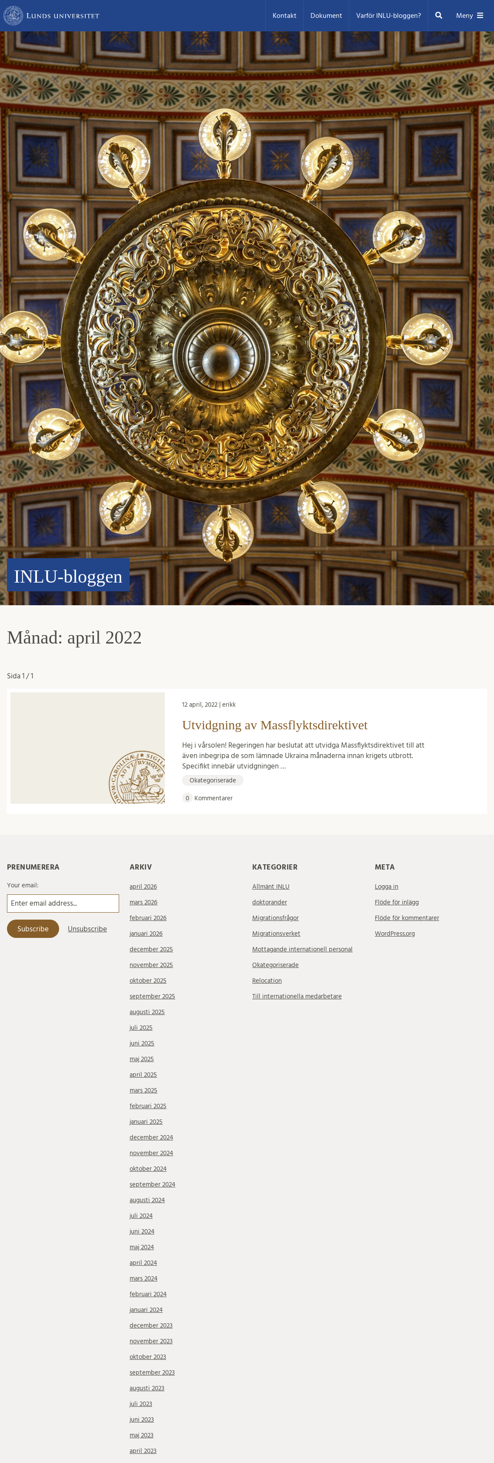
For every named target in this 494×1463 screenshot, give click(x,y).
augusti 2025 (147, 1012)
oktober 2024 (148, 1169)
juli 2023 (141, 1404)
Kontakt (285, 15)
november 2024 (151, 1153)
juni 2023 (142, 1419)
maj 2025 (142, 1059)
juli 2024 (141, 1216)
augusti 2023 (147, 1388)
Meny (470, 15)
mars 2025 (143, 1090)
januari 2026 (146, 933)
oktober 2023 (148, 1357)
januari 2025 (146, 1122)
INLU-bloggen (68, 576)
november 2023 (151, 1341)
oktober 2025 (148, 981)
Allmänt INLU (271, 886)
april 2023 (143, 1451)
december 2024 (151, 1137)
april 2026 (143, 886)
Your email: (23, 885)
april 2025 (143, 1075)
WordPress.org (395, 933)
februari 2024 (148, 1294)
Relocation (267, 981)
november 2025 (151, 965)
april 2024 (143, 1263)
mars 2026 (143, 902)
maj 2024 (142, 1247)
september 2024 (152, 1184)
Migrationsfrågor (275, 918)
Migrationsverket (276, 933)
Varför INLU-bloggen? (388, 15)
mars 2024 (143, 1278)
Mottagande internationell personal (302, 949)
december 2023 (151, 1325)
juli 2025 (141, 1028)
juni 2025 (142, 1043)
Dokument (326, 15)
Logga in (386, 886)
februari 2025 (148, 1106)
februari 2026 (148, 918)
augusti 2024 (147, 1200)
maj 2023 (142, 1435)
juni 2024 (142, 1231)
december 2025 (151, 949)
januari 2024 (146, 1310)
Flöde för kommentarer (407, 918)
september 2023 (152, 1372)
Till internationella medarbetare (297, 996)
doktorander (269, 902)
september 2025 (152, 996)
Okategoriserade (275, 965)
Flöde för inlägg (397, 902)
